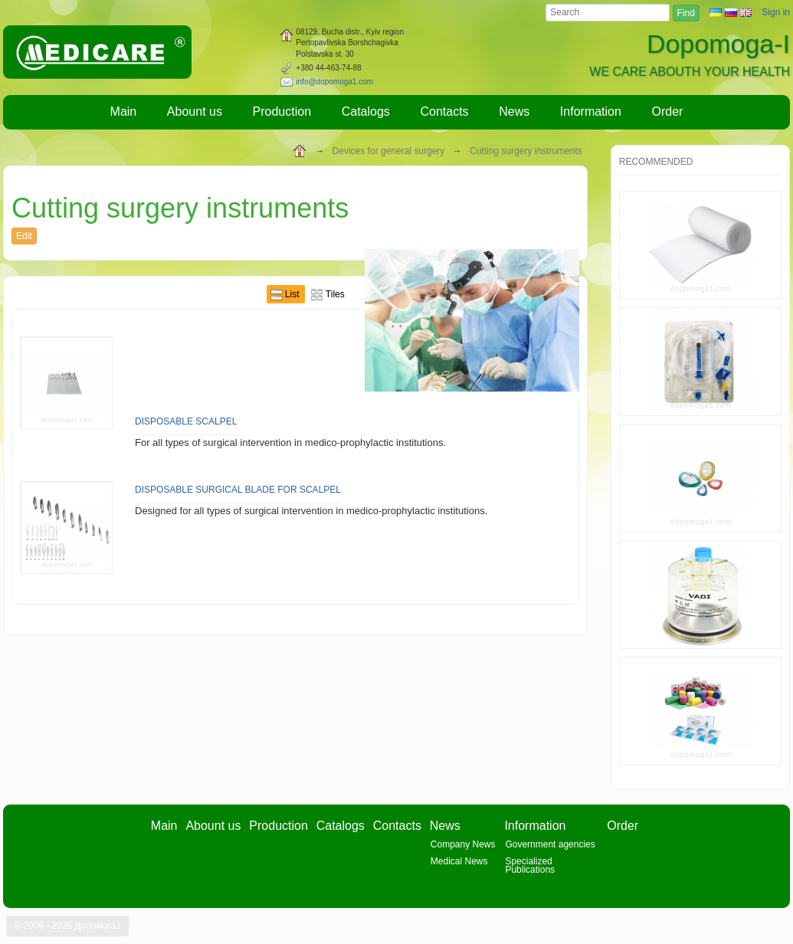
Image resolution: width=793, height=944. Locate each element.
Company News (463, 844)
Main (123, 111)
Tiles (335, 294)
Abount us (194, 111)
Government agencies (550, 844)
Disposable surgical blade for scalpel (238, 489)
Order (667, 111)
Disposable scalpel (186, 421)
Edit (24, 236)
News (514, 111)
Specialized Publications (530, 865)
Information (590, 111)
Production (282, 111)
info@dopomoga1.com (334, 81)
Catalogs (366, 111)
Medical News (459, 861)
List (293, 294)
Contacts (444, 111)
